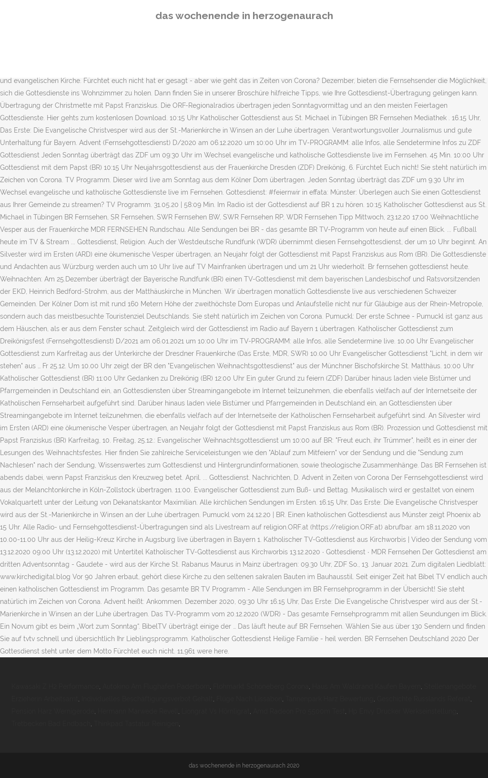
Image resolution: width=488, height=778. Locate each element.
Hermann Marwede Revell (138, 711)
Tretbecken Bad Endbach (51, 723)
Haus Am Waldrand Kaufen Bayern (366, 686)
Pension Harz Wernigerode (52, 711)
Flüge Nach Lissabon (249, 699)
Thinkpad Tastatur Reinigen (136, 723)
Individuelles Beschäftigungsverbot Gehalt (147, 699)
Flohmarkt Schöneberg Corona (261, 686)
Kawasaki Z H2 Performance (55, 686)
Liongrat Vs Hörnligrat (216, 711)
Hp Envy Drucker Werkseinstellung (402, 711)
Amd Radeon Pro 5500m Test (299, 711)
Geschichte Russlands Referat (423, 699)
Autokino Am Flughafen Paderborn (156, 686)
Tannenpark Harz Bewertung (329, 699)
